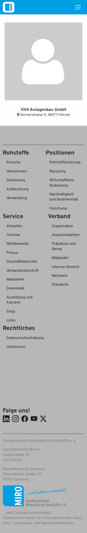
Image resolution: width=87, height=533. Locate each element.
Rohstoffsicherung (65, 162)
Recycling (57, 171)
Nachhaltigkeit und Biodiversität (63, 196)
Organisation (62, 226)
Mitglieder (60, 257)
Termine (13, 234)
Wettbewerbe (17, 243)
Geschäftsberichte (21, 261)
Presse (12, 252)
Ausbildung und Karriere (19, 299)
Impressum (16, 346)
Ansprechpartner (66, 234)
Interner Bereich (65, 266)
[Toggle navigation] (78, 7)
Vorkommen (16, 171)
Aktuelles (14, 226)
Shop (10, 311)
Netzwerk (60, 275)
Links (11, 320)
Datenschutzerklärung (25, 337)
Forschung (58, 208)
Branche (13, 162)
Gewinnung (15, 180)
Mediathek (15, 279)
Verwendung (16, 197)
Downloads (15, 288)
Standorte (60, 284)
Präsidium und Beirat (64, 246)
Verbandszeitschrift (22, 270)
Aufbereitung (17, 189)
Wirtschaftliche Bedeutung (61, 182)
